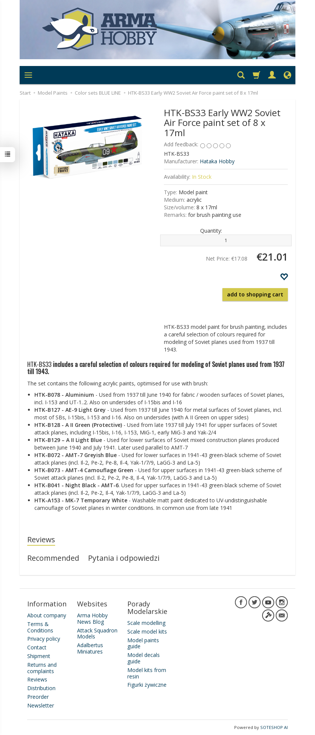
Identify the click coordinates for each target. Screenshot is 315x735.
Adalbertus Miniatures (90, 648)
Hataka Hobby (217, 161)
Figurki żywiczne (147, 684)
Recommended (53, 558)
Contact (36, 647)
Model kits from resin (146, 673)
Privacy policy (43, 638)
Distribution (41, 688)
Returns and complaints (42, 668)
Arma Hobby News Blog (92, 618)
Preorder (38, 696)
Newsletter (40, 705)
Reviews (41, 539)
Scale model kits (147, 631)
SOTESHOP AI (274, 727)
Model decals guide (143, 658)
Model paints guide (143, 643)
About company (46, 615)
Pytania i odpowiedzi (123, 558)
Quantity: (211, 230)
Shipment (38, 656)
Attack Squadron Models (97, 633)
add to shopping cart (255, 294)
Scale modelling (146, 622)
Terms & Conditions (40, 627)
